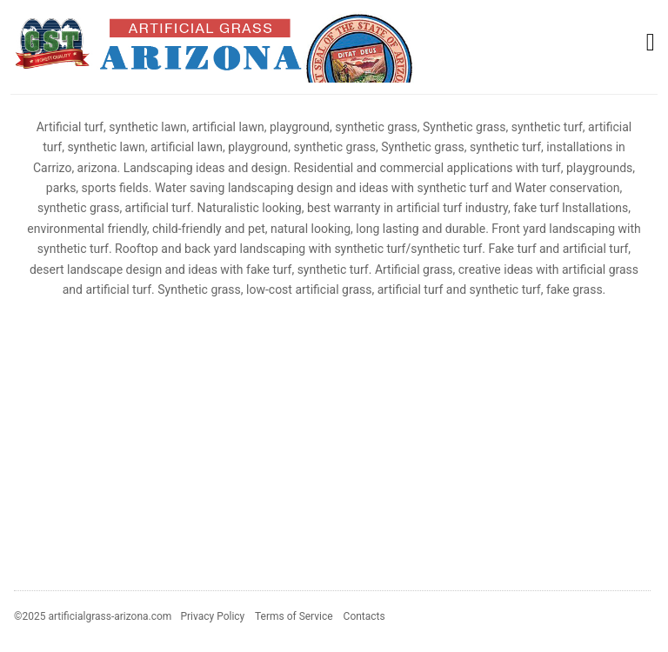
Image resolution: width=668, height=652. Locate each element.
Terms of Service (294, 616)
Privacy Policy (212, 616)
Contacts (364, 616)
